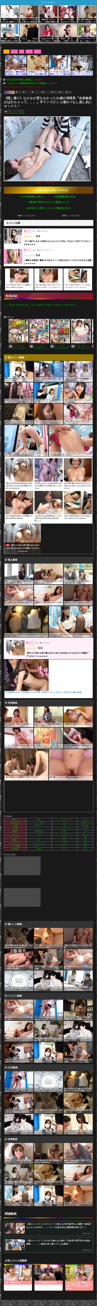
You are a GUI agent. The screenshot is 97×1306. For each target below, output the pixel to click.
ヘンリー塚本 (39, 822)
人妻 (85, 820)
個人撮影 (85, 825)
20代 (18, 92)
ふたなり (64, 849)
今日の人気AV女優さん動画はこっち (22, 80)
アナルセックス (15, 843)
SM (85, 831)
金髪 (64, 840)
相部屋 (29, 51)
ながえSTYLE (15, 822)
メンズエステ (64, 828)
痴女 (64, 837)
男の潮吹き (39, 831)
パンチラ (64, 843)
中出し (14, 51)
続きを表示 (11, 855)
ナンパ (26, 92)
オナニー (64, 846)
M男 (85, 840)
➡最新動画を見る (65, 196)
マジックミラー (64, 834)
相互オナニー (39, 846)
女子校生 (15, 849)
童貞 (85, 846)
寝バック (46, 92)
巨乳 (54, 92)
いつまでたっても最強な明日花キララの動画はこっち (29, 83)
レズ (39, 828)
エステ (85, 828)
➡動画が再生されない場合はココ (49, 202)
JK (64, 825)
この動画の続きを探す (44, 190)
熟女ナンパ (39, 825)
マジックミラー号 (64, 820)
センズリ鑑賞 (15, 846)
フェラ (15, 834)
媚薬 (22, 51)
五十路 (15, 825)
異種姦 (39, 849)
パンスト (36, 92)
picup (6, 51)
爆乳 (64, 831)
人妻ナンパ (85, 822)
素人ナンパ (9, 92)
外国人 (15, 840)
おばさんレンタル (39, 843)
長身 (68, 92)
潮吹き (37, 51)
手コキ (85, 834)
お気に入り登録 (15, 111)
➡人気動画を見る (32, 196)
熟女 (39, 820)
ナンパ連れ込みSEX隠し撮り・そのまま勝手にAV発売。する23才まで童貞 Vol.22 (39, 305)
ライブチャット (15, 837)
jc (39, 837)
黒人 (39, 840)
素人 (61, 92)
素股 (85, 843)
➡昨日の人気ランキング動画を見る (48, 208)
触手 (85, 849)
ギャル (39, 834)
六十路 (15, 828)
